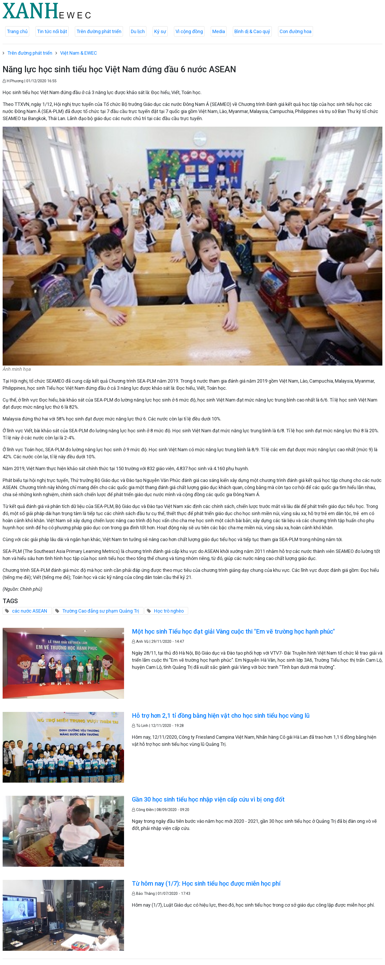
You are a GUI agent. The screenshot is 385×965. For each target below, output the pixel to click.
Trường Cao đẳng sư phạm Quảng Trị (100, 611)
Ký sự (160, 31)
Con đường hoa (295, 31)
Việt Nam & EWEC (78, 53)
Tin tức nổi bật (52, 31)
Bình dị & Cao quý (252, 31)
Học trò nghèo (169, 611)
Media (218, 31)
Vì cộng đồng (189, 31)
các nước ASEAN (29, 611)
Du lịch (138, 31)
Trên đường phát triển (98, 31)
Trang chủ (17, 31)
